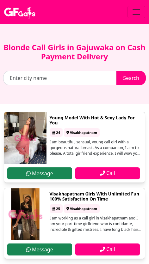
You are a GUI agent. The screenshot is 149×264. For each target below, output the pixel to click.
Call (107, 173)
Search (131, 78)
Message (39, 173)
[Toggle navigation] (136, 12)
